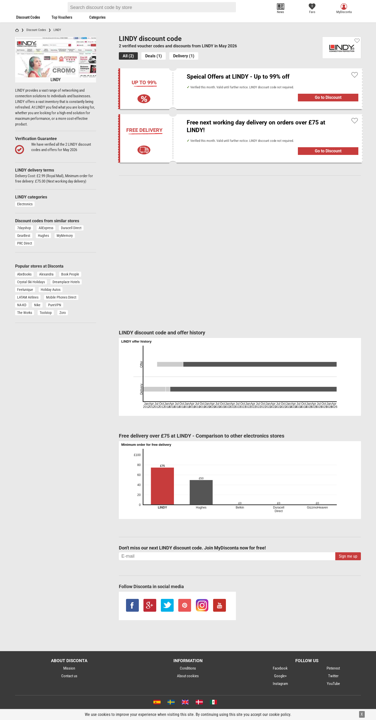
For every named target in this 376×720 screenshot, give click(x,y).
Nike (37, 305)
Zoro (62, 313)
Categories (97, 17)
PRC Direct (24, 243)
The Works (24, 313)
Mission (69, 668)
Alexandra (46, 274)
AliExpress (46, 228)
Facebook (280, 668)
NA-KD (21, 305)
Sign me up (348, 556)
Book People (70, 274)
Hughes (43, 236)
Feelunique (25, 290)
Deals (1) (153, 56)
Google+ (280, 676)
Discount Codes (28, 17)
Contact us (69, 676)
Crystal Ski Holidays (31, 282)
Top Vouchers (61, 17)
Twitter (333, 676)
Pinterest (333, 668)
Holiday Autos (50, 290)
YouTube (333, 683)
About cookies (188, 676)
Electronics (25, 204)
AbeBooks (24, 274)
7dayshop (24, 228)
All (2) (128, 56)
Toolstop (46, 313)
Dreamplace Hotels (66, 282)
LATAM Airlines (27, 297)
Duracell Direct (71, 228)
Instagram (280, 683)
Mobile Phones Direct (61, 297)
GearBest (23, 236)
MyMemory (65, 236)
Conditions (188, 668)
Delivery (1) (183, 56)
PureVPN (54, 305)
